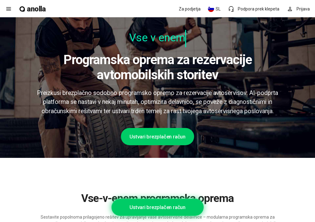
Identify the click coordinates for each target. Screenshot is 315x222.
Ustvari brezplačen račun (157, 137)
